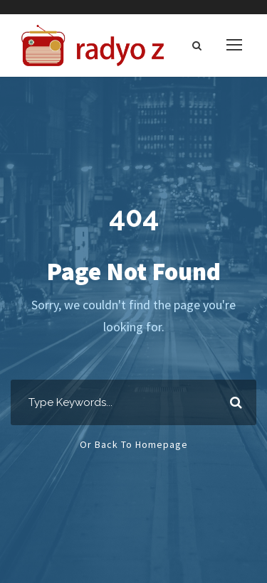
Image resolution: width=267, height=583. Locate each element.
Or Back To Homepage (134, 444)
